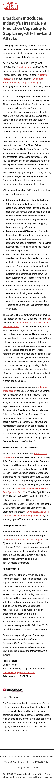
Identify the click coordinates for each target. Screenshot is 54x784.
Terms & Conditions (14, 762)
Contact (35, 767)
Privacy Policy (22, 767)
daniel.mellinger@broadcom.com (19, 672)
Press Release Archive (19, 756)
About (3, 756)
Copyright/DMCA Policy (38, 762)
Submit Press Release (43, 756)
